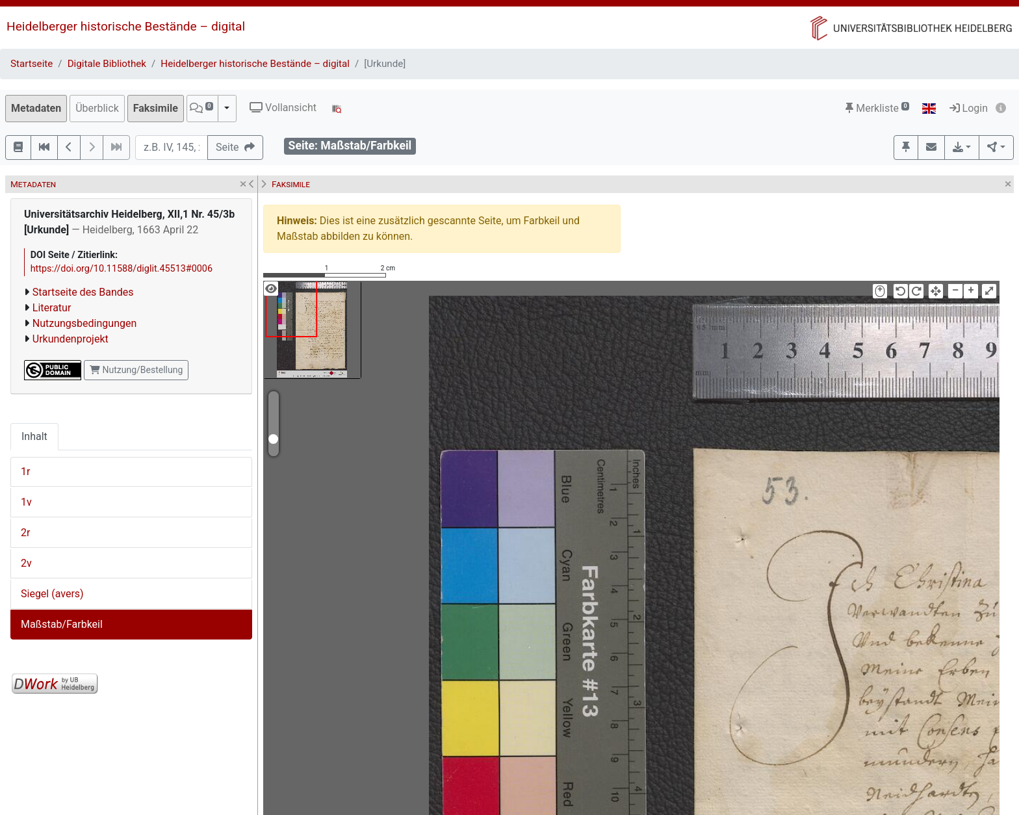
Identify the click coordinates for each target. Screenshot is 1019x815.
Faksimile (155, 108)
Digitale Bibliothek (107, 64)
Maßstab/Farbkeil (62, 624)
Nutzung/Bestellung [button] (136, 370)
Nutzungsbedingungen (84, 323)
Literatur (51, 308)
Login (968, 108)
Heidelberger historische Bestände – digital (125, 26)
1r (25, 471)
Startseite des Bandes (83, 292)
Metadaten (36, 108)
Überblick (97, 108)
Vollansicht (283, 107)
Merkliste (877, 108)
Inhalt (34, 436)
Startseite (31, 64)
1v (26, 502)
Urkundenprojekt (70, 339)
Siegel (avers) (52, 594)
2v (26, 563)
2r (25, 532)
